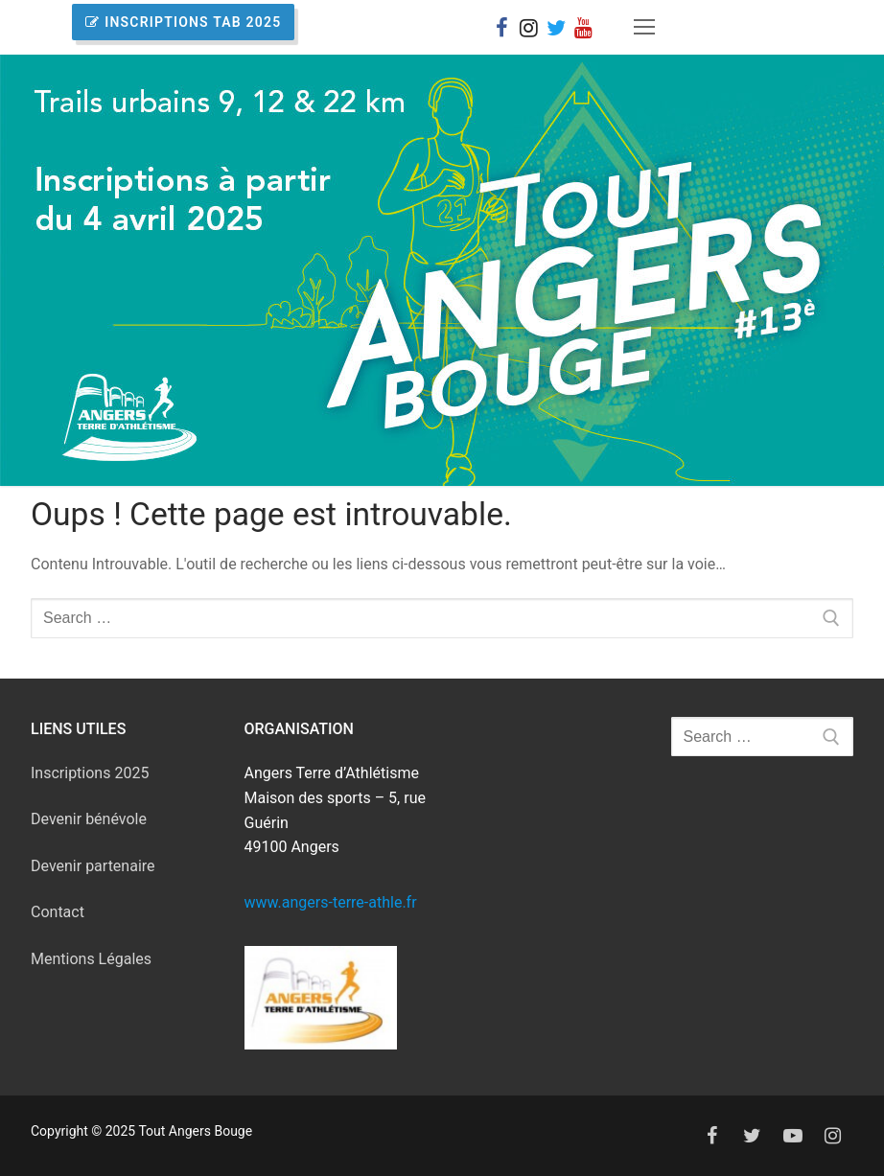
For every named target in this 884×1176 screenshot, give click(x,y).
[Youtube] (793, 1135)
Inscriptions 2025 (90, 773)
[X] (556, 26)
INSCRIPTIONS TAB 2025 (183, 22)
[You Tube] (582, 26)
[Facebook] (501, 26)
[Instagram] (528, 26)
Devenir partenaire (93, 866)
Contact (57, 912)
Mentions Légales (91, 959)
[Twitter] (752, 1135)
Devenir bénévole (89, 819)
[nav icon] (645, 28)
